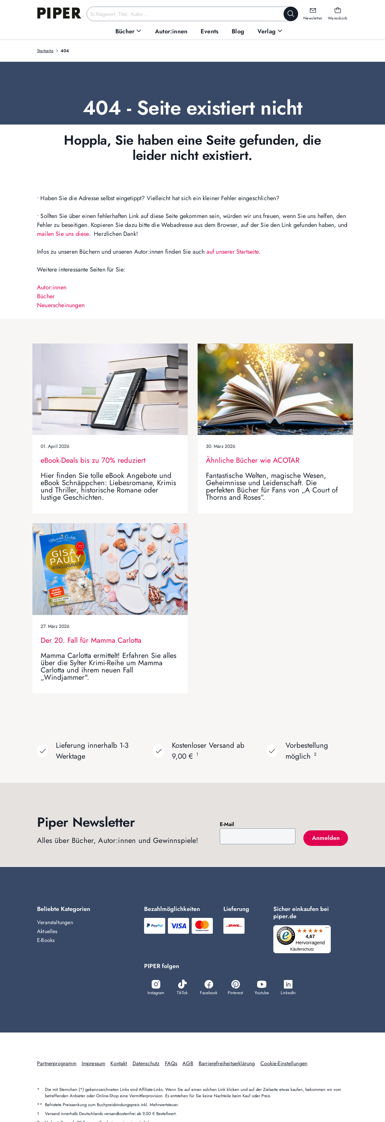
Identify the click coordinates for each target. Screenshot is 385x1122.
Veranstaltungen (55, 922)
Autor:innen (51, 287)
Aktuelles (47, 931)
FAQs (171, 1064)
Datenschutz (146, 1064)
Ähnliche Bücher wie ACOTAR (252, 460)
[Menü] (329, 929)
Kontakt (118, 1064)
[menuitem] (128, 31)
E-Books (46, 940)
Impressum (93, 1064)
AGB (187, 1064)
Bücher (46, 296)
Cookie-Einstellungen (284, 1064)
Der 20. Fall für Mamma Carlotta (91, 640)
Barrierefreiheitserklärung (227, 1064)
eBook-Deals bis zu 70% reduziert (93, 460)
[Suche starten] (291, 14)
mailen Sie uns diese (63, 234)
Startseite (45, 51)
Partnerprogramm (56, 1064)
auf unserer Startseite (233, 251)
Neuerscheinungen (61, 305)
